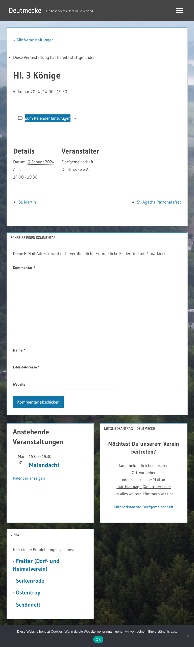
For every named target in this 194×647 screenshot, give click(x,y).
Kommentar (24, 267)
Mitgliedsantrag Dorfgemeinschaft (144, 506)
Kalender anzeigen (29, 478)
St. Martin (27, 202)
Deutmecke (25, 10)
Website (19, 384)
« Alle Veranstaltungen (33, 39)
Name (19, 350)
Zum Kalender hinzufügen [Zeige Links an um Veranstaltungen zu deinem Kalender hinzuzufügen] (47, 118)
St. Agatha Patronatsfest (159, 202)
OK (98, 639)
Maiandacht (44, 465)
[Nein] (187, 636)
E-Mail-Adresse (26, 367)
